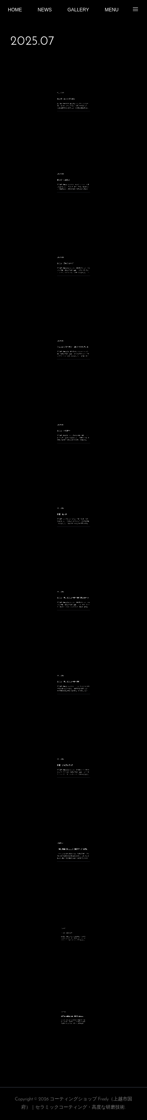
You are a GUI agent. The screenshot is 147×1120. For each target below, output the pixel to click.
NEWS (45, 10)
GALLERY (78, 10)
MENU (111, 10)
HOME (15, 10)
